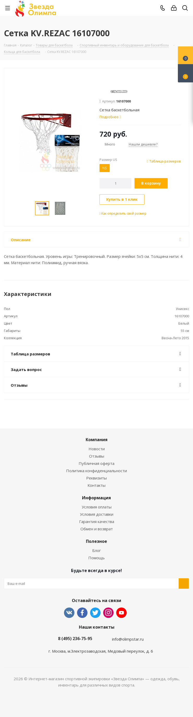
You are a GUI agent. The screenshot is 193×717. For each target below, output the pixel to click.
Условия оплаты (97, 506)
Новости (97, 448)
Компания (97, 439)
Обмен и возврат (96, 528)
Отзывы (96, 456)
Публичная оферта (96, 463)
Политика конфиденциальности (96, 470)
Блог (96, 550)
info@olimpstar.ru (128, 639)
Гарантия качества (96, 521)
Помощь (96, 557)
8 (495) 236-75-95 (75, 638)
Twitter (95, 612)
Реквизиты (96, 478)
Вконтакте (69, 612)
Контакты (96, 485)
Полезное (96, 541)
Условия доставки (96, 514)
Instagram (108, 612)
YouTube (121, 612)
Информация (96, 498)
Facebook (82, 612)
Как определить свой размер (123, 213)
